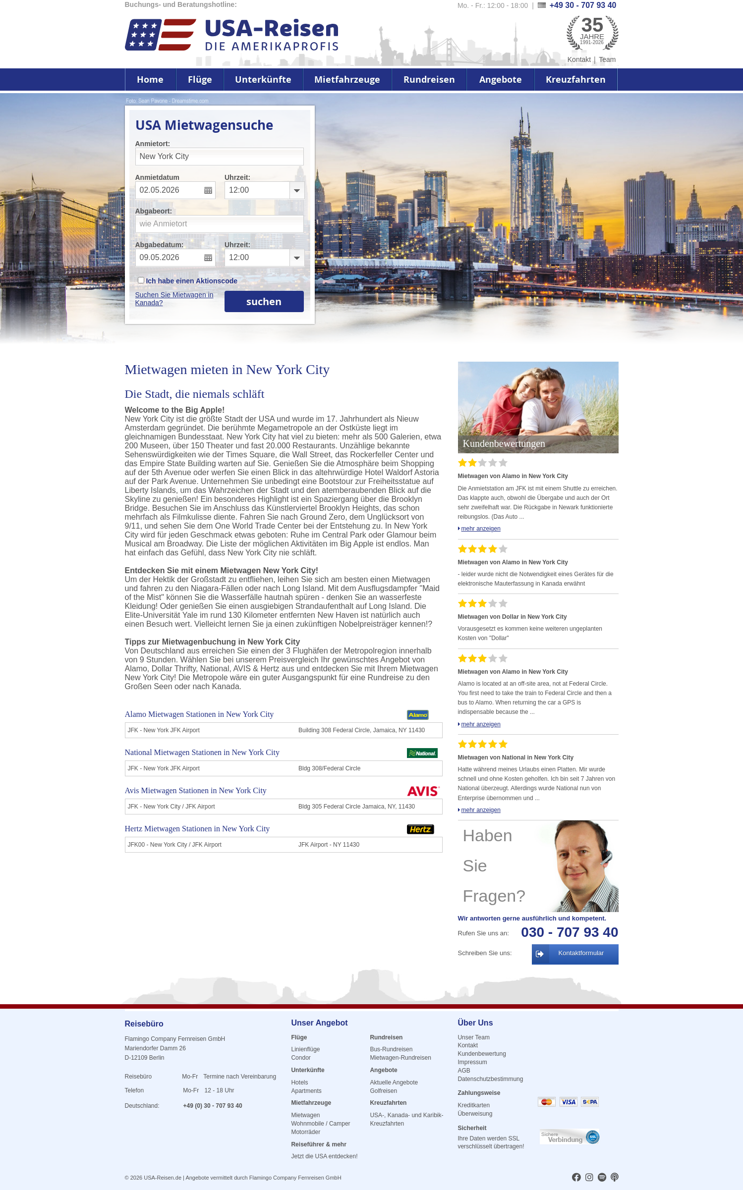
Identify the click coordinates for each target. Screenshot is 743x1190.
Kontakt (579, 59)
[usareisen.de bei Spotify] (602, 1178)
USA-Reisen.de (162, 1178)
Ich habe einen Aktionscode (188, 281)
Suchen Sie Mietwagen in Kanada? (174, 299)
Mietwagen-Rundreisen (400, 1057)
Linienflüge (305, 1049)
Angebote (500, 79)
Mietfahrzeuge (347, 79)
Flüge (200, 79)
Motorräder (305, 1132)
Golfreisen (383, 1090)
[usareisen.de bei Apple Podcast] (615, 1178)
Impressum (472, 1062)
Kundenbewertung (481, 1053)
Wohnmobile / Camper (320, 1123)
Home (150, 79)
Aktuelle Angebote (394, 1082)
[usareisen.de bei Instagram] (589, 1178)
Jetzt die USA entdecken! (324, 1156)
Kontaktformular (581, 953)
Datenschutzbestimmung (490, 1079)
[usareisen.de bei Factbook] (576, 1178)
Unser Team (473, 1037)
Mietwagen (305, 1115)
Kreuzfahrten (576, 79)
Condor (300, 1057)
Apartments (306, 1090)
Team (607, 59)
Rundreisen (429, 79)
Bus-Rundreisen (391, 1049)
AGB (463, 1070)
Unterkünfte (263, 79)
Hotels (299, 1082)
